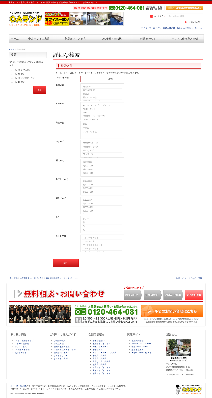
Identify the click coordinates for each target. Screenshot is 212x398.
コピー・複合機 (22, 343)
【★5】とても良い (22, 70)
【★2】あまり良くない (24, 78)
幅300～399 (102, 173)
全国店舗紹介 (99, 340)
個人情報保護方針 (54, 278)
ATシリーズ (102, 154)
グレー (102, 219)
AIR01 (102, 112)
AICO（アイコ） (102, 109)
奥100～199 (102, 185)
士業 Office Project (140, 346)
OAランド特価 (62, 77)
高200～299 (102, 207)
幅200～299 (102, 169)
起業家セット (21, 352)
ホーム (11, 49)
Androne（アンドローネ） (102, 116)
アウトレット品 (102, 131)
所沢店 (102, 94)
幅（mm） (60, 160)
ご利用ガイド (180, 278)
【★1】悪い (19, 82)
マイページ (146, 28)
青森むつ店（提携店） (102, 361)
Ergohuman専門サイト (142, 352)
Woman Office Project (141, 343)
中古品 (102, 128)
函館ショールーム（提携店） (105, 352)
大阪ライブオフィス (101, 370)
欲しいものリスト (185, 28)
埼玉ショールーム (100, 346)
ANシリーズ (102, 151)
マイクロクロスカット (102, 245)
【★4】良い (19, 74)
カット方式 (61, 236)
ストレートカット (102, 238)
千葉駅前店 (98, 349)
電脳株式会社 (137, 340)
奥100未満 (102, 181)
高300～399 (102, 211)
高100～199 (102, 204)
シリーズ (60, 141)
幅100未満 (102, 162)
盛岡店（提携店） (100, 364)
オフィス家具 (21, 346)
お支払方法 (59, 343)
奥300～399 (102, 192)
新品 (102, 124)
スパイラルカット (102, 249)
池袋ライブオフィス (101, 343)
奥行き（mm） (62, 179)
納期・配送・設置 (62, 346)
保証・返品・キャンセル (65, 349)
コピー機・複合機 (18, 386)
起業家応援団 (137, 349)
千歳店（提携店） (100, 355)
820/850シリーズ (102, 143)
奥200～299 (102, 188)
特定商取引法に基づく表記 (32, 278)
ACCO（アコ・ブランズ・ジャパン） (102, 105)
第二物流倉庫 (102, 90)
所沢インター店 (102, 97)
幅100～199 (102, 166)
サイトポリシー (71, 278)
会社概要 (14, 278)
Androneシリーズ (102, 147)
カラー (59, 217)
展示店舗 (60, 85)
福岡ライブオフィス (101, 373)
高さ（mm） (61, 198)
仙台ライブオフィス (101, 367)
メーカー (60, 104)
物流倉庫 (102, 87)
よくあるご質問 (195, 278)
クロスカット (102, 241)
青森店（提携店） (100, 358)
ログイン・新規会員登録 (164, 28)
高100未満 (102, 200)
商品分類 (60, 123)
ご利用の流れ (60, 340)
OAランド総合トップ (24, 340)
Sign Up (198, 28)
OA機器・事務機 (22, 349)
